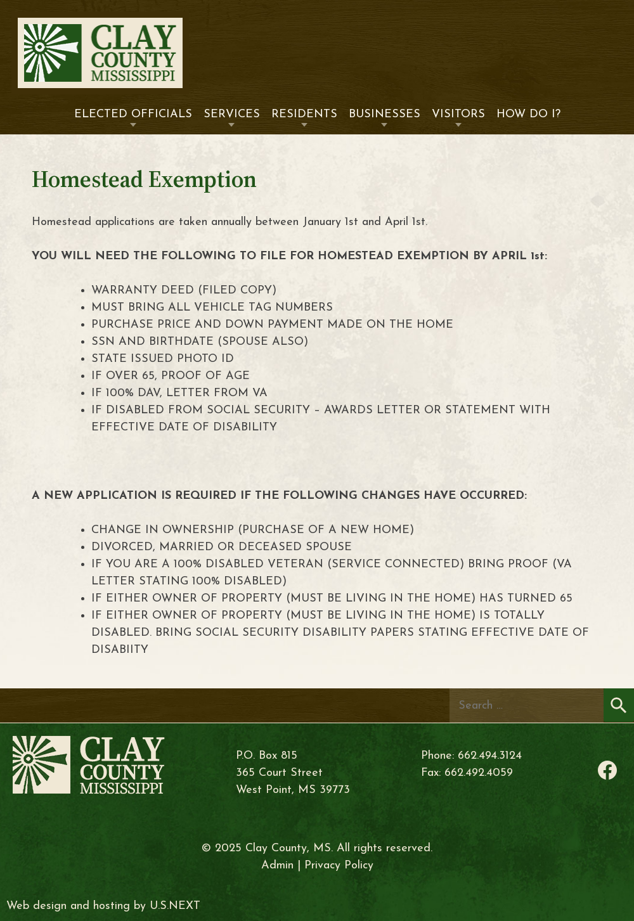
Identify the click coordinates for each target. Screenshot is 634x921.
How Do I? (528, 114)
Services (232, 114)
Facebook (607, 770)
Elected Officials (133, 114)
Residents (304, 114)
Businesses (384, 114)
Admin (277, 866)
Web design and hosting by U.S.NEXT (103, 906)
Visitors (458, 114)
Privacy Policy (338, 866)
